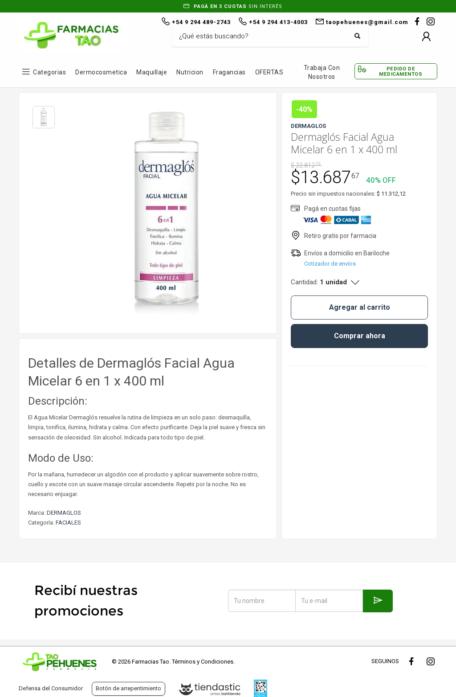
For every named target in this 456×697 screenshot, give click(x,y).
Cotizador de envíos (330, 263)
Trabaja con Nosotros (322, 72)
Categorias (49, 72)
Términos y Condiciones (202, 661)
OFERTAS (269, 72)
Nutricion (190, 72)
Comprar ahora (359, 336)
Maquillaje (151, 72)
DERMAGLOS (64, 512)
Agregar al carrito (359, 307)
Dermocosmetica (101, 72)
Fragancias (229, 72)
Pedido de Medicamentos (400, 71)
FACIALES (68, 522)
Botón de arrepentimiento (128, 688)
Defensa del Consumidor (51, 688)
